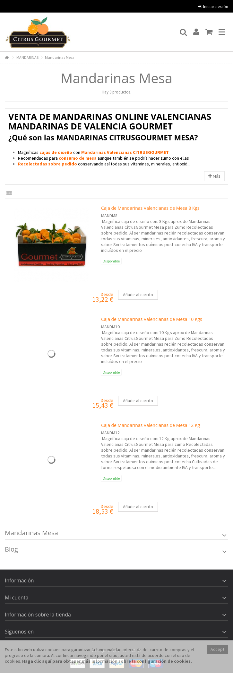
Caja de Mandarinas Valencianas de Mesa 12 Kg (150, 425)
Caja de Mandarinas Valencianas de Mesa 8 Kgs (150, 208)
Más (214, 176)
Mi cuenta (16, 597)
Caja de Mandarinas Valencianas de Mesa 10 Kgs (151, 319)
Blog (11, 549)
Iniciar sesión (213, 6)
